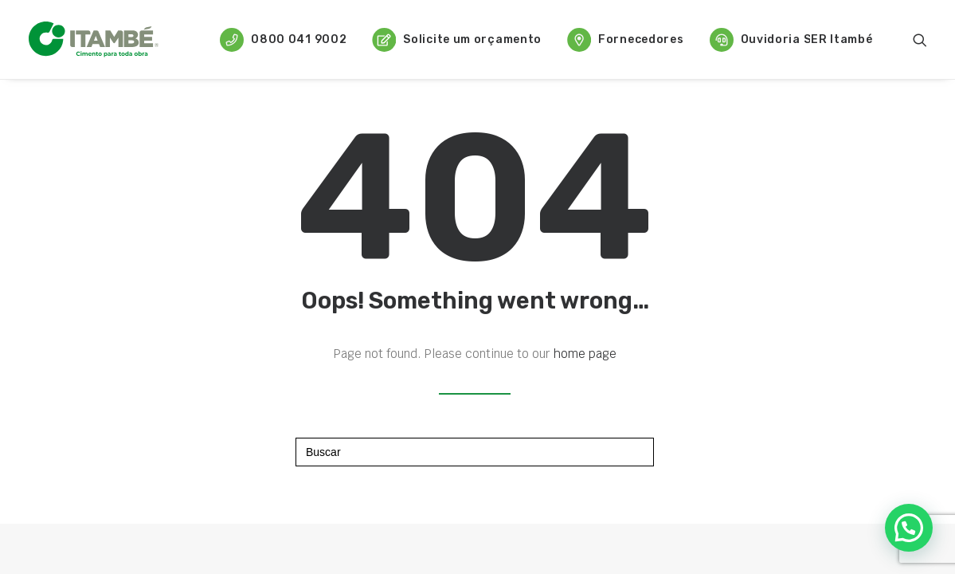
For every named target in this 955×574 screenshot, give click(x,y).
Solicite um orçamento (457, 40)
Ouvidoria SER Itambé (791, 40)
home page (585, 353)
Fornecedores (625, 40)
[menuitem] (283, 39)
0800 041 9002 (283, 40)
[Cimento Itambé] (94, 39)
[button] (920, 39)
